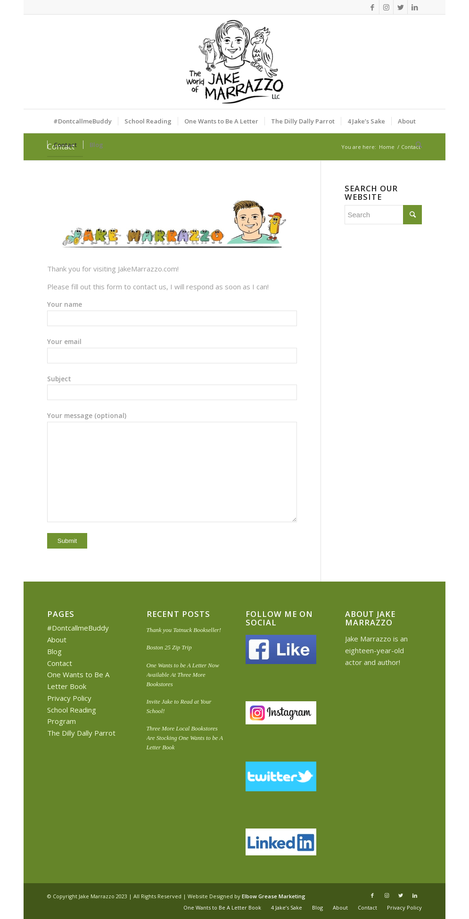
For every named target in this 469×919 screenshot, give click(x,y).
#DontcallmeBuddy (78, 627)
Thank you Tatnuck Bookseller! (184, 630)
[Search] (416, 144)
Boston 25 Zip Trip (169, 647)
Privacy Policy (69, 698)
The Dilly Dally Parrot (81, 733)
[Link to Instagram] (386, 7)
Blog (54, 651)
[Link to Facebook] (372, 7)
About (56, 639)
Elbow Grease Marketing (273, 896)
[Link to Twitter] (400, 7)
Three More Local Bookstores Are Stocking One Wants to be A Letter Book (185, 738)
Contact (59, 663)
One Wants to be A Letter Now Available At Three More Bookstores (183, 675)
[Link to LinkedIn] (415, 7)
